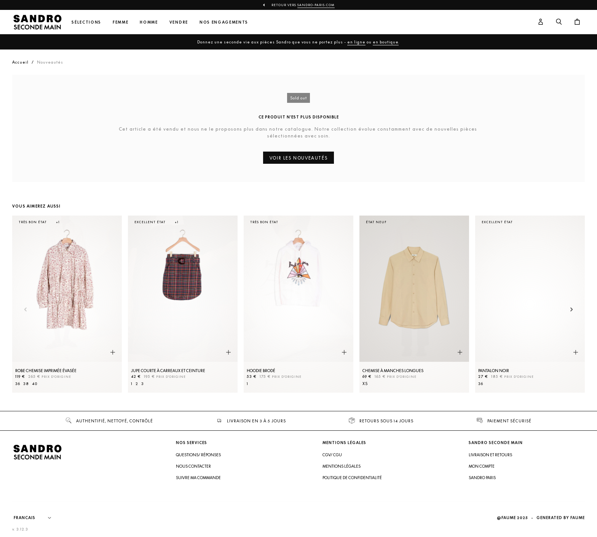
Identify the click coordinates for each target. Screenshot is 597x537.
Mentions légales (341, 466)
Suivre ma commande (198, 477)
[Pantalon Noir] (530, 304)
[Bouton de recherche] (559, 22)
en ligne (356, 42)
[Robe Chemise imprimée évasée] (67, 304)
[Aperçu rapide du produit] (112, 352)
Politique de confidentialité (352, 477)
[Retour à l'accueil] (37, 22)
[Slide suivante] (571, 309)
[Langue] (36, 518)
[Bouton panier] (577, 22)
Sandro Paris (482, 477)
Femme (120, 22)
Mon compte (482, 466)
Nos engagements (224, 22)
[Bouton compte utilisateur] (540, 22)
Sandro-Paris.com (316, 5)
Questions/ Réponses (198, 454)
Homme (149, 22)
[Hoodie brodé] (298, 304)
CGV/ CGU (332, 454)
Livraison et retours (490, 454)
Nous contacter (193, 466)
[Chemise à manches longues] (414, 304)
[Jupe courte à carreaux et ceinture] (183, 304)
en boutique (386, 42)
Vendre (178, 22)
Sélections (86, 22)
